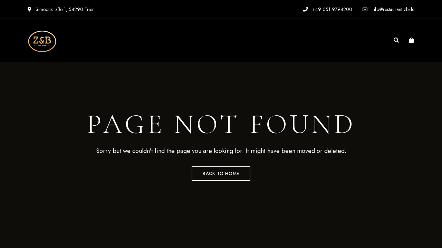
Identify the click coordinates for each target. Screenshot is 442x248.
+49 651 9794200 (327, 9)
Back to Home (221, 173)
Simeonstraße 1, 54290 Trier (61, 9)
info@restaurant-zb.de (388, 9)
